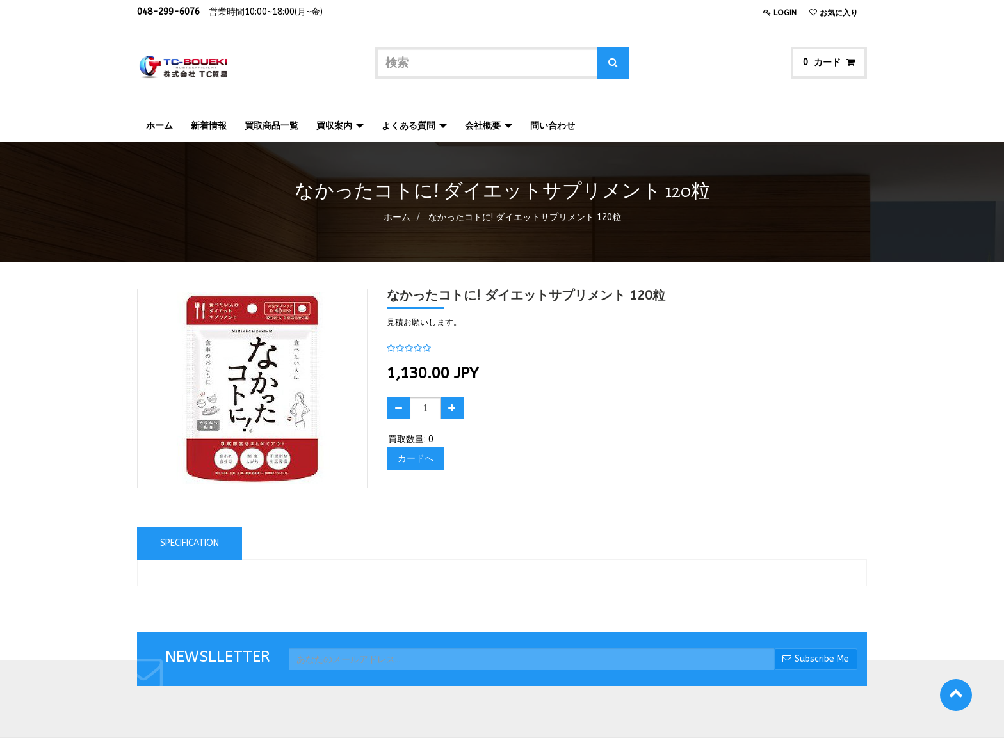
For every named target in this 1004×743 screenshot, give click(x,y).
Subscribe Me (815, 658)
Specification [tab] (189, 543)
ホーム (397, 217)
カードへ (415, 458)
